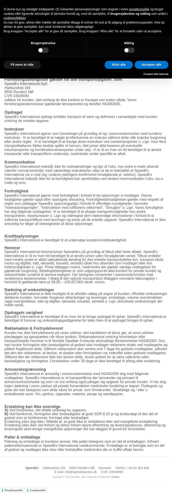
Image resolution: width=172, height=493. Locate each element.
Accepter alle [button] (151, 64)
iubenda (163, 74)
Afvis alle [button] (118, 64)
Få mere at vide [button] (22, 64)
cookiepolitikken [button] (15, 18)
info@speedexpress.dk (81, 472)
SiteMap (115, 477)
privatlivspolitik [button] (139, 9)
